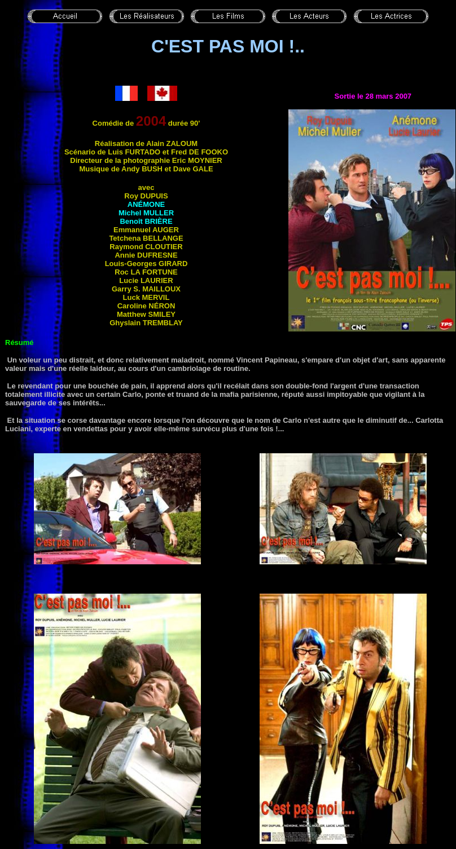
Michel (146, 213)
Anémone (146, 204)
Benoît (146, 221)
